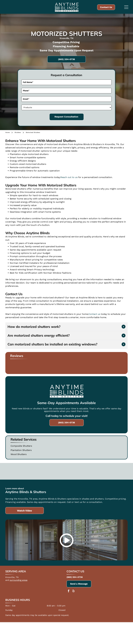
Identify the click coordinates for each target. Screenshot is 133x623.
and (7, 580)
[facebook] (69, 591)
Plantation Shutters (21, 450)
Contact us (94, 314)
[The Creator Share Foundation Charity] (95, 471)
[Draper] (66, 471)
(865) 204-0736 (75, 577)
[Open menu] (126, 7)
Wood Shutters (18, 454)
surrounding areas (18, 580)
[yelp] (73, 591)
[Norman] (38, 471)
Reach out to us (69, 177)
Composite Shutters (21, 446)
